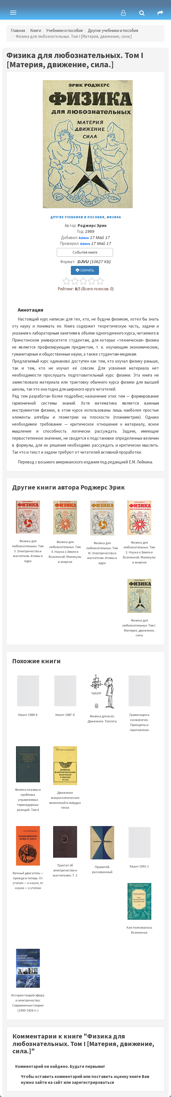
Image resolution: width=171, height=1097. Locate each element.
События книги (85, 252)
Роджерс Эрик (92, 225)
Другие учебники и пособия (113, 30)
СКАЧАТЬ (85, 270)
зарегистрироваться (93, 1082)
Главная (18, 30)
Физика (114, 217)
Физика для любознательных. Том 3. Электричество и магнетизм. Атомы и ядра (28, 539)
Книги (35, 30)
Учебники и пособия (64, 30)
